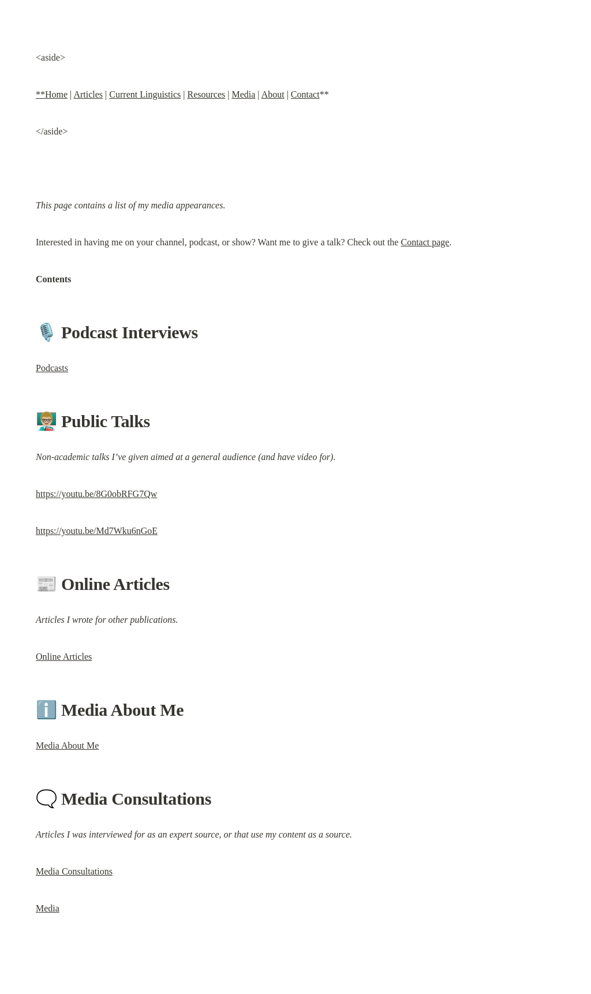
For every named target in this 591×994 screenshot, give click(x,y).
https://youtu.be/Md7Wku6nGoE (97, 531)
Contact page (425, 242)
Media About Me (67, 745)
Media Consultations (74, 871)
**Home (52, 94)
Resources (206, 94)
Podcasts (52, 368)
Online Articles (64, 657)
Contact (305, 94)
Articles (88, 94)
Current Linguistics (145, 94)
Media (243, 94)
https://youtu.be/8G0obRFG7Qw (96, 494)
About (273, 94)
